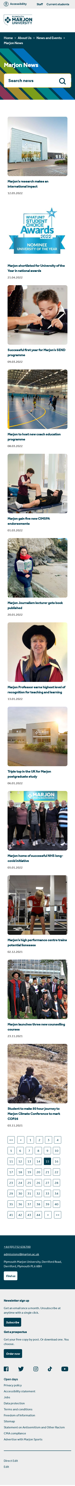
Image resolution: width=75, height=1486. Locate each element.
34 (56, 1193)
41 (11, 1215)
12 (20, 1161)
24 (20, 1183)
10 (56, 1150)
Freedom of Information (19, 1415)
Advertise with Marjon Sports (23, 1439)
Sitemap (9, 1421)
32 (38, 1193)
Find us (10, 1276)
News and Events (49, 38)
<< (11, 1140)
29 (11, 1193)
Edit (6, 1467)
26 (38, 1183)
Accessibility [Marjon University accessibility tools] (15, 4)
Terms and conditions (18, 1409)
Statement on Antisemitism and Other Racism (34, 1427)
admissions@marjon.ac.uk (21, 1254)
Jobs (7, 1397)
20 (38, 1172)
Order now (13, 1354)
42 (20, 1215)
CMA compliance (15, 1433)
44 (38, 1215)
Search (63, 81)
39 (47, 1204)
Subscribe (12, 1322)
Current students (57, 4)
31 (29, 1193)
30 (20, 1193)
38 (38, 1204)
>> (58, 1215)
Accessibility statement (19, 1391)
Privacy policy (13, 1385)
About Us (25, 38)
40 (56, 1204)
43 (29, 1215)
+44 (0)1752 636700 (17, 1247)
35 (11, 1204)
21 (47, 1172)
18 (20, 1172)
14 (38, 1161)
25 (29, 1183)
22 (56, 1172)
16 (56, 1161)
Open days (11, 1379)
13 (29, 1161)
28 (56, 1183)
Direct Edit (11, 1461)
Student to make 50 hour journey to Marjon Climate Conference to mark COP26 (34, 1113)
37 (29, 1204)
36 (20, 1204)
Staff (40, 4)
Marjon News (13, 43)
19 (29, 1172)
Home (8, 38)
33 (47, 1193)
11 (11, 1161)
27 (47, 1183)
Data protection (14, 1403)
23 (11, 1183)
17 (11, 1172)
